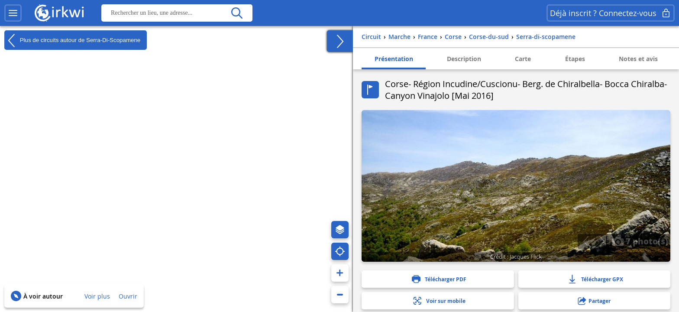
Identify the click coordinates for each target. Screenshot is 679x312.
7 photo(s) (640, 241)
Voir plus (97, 296)
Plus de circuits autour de (72, 40)
